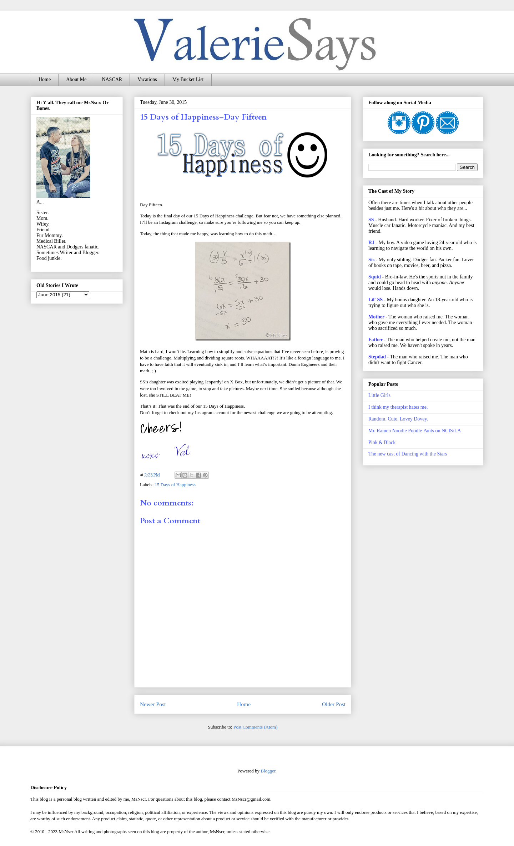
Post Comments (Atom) (255, 727)
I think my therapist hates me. (398, 407)
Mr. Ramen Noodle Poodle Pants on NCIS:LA (414, 430)
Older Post (334, 704)
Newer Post (153, 704)
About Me (76, 79)
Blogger (268, 771)
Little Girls (379, 395)
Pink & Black (381, 442)
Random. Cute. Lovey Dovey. (398, 419)
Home (45, 79)
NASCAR (112, 79)
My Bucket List (188, 79)
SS (371, 219)
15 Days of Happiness (175, 484)
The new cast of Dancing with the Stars (407, 454)
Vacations (147, 79)
